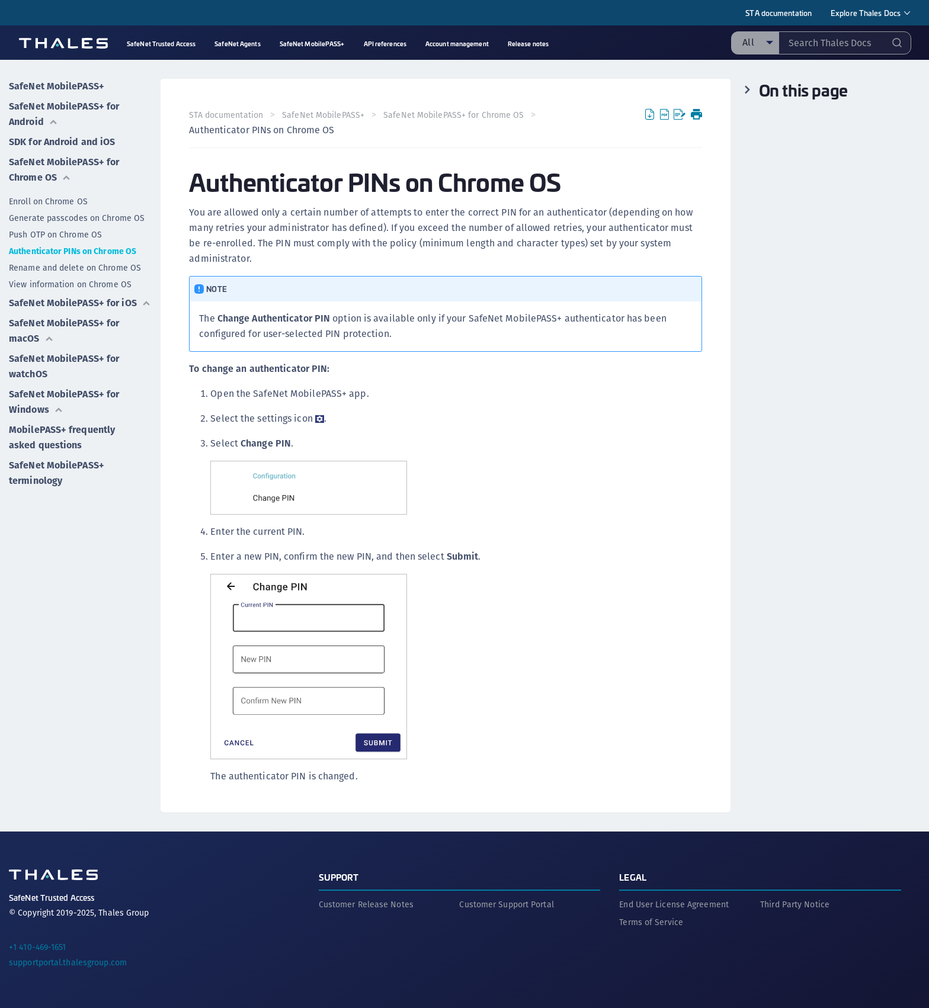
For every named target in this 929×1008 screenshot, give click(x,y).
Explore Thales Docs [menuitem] (866, 12)
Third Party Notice (794, 904)
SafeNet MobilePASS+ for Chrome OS (64, 169)
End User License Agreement (674, 904)
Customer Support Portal (506, 904)
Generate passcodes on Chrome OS (77, 218)
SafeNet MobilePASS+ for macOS (64, 330)
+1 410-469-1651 (37, 947)
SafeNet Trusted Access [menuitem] (161, 43)
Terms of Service (651, 922)
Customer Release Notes (366, 904)
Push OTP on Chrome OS (55, 234)
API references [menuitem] (385, 43)
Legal (632, 877)
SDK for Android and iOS (62, 142)
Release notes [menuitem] (528, 43)
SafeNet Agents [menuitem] (237, 43)
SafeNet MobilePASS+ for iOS (80, 303)
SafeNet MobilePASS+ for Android (64, 114)
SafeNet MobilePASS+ (56, 86)
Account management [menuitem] (457, 43)
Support (339, 877)
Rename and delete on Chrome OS (75, 267)
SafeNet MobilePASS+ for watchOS (64, 366)
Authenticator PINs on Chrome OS (72, 251)
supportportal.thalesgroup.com (68, 962)
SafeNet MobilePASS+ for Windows (64, 401)
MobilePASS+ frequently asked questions (62, 437)
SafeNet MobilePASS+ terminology (56, 472)
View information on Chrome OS (70, 284)
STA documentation (778, 12)
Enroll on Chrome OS (48, 201)
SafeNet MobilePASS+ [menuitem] (312, 43)
